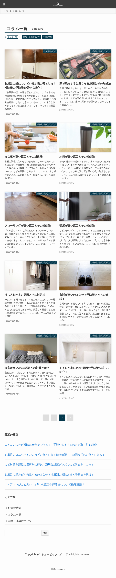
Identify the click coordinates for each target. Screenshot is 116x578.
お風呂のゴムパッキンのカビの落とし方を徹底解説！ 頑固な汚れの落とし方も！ (55, 454)
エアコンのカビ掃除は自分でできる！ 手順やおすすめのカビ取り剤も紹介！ (52, 444)
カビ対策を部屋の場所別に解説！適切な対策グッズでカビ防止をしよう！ (49, 464)
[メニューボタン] (4, 4)
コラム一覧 (16, 516)
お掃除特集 (47, 37)
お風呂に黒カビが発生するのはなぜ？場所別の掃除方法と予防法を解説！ (49, 474)
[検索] (45, 537)
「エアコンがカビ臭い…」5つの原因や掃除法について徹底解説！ (45, 484)
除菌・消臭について (31, 37)
